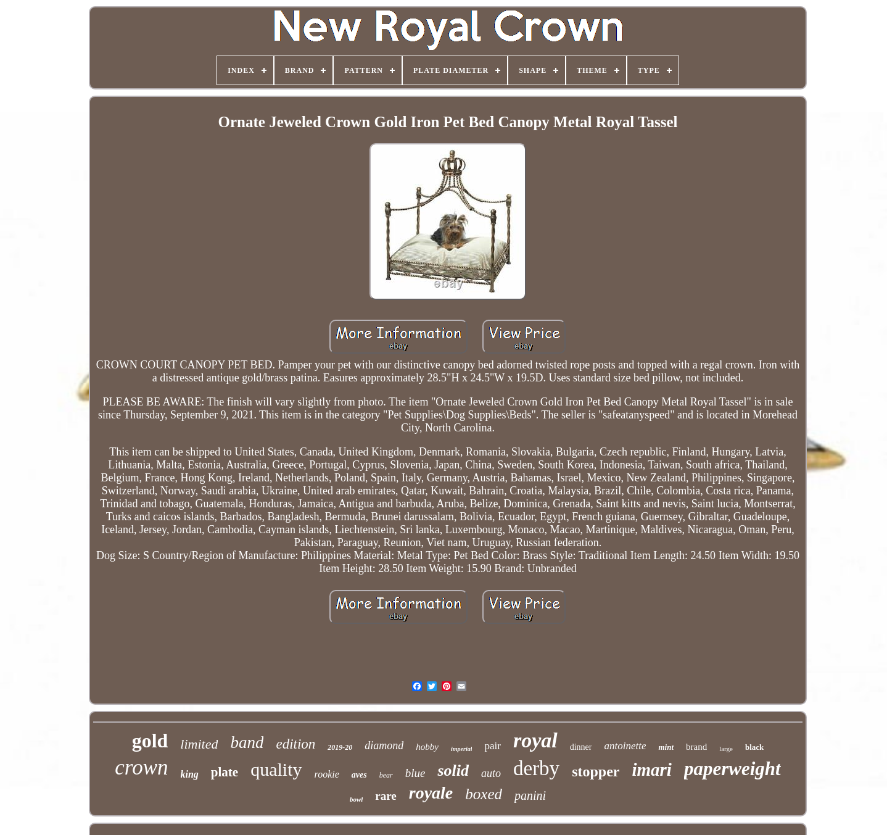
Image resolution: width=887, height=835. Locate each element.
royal (535, 740)
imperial (461, 749)
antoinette (625, 746)
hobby (427, 747)
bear (386, 775)
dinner (581, 747)
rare (385, 795)
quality (276, 769)
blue (415, 772)
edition (295, 744)
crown (141, 767)
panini (530, 795)
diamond (384, 745)
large (726, 748)
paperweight (732, 768)
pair (492, 746)
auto (491, 773)
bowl (356, 799)
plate (224, 772)
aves (359, 774)
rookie (327, 774)
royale (431, 792)
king (190, 774)
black (754, 747)
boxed (483, 794)
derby (536, 768)
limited (199, 744)
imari (651, 769)
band (246, 742)
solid (453, 770)
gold (150, 740)
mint (666, 747)
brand (696, 747)
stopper (595, 771)
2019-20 (340, 747)
